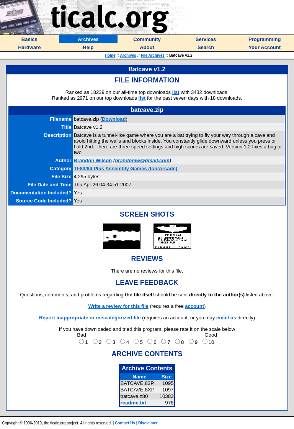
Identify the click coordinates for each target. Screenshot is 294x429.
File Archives (153, 55)
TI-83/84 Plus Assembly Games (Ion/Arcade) (125, 168)
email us (226, 318)
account (194, 306)
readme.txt (133, 403)
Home (110, 55)
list (176, 92)
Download (114, 119)
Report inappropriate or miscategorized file (90, 318)
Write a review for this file (118, 306)
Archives (128, 55)
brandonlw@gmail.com (142, 160)
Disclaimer (148, 423)
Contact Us (125, 423)
